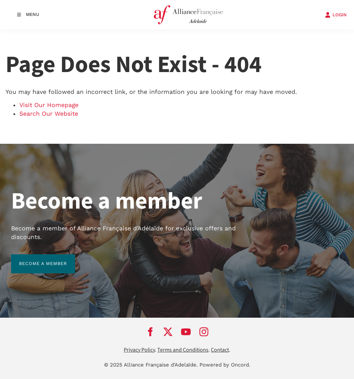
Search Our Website (48, 113)
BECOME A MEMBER (35, 258)
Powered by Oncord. (224, 365)
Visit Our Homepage (48, 105)
